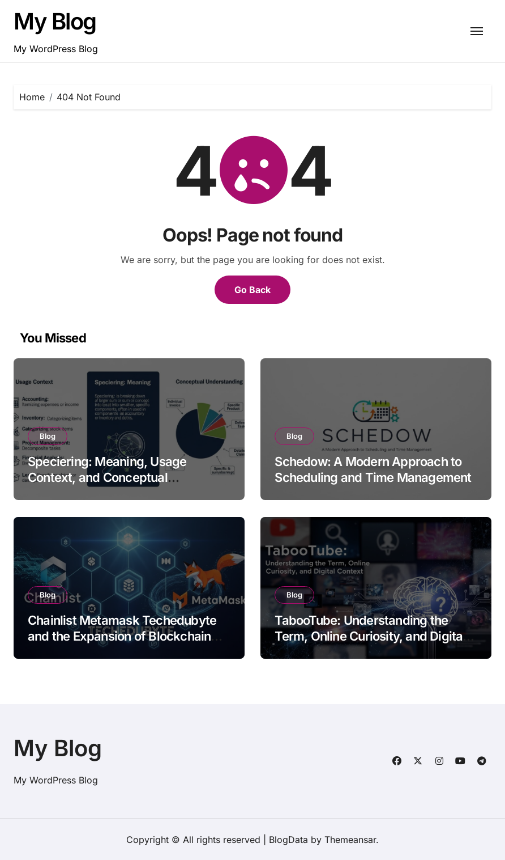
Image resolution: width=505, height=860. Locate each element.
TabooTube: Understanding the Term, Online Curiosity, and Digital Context (370, 636)
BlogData (288, 839)
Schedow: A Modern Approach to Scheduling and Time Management (373, 469)
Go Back (252, 289)
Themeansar (350, 839)
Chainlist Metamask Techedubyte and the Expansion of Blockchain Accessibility (122, 636)
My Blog (55, 21)
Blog (47, 435)
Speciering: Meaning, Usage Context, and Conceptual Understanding (107, 477)
